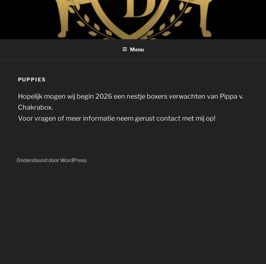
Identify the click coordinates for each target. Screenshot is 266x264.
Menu (133, 49)
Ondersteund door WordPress (52, 160)
